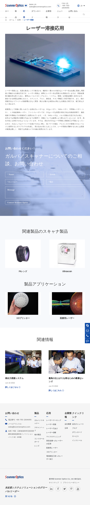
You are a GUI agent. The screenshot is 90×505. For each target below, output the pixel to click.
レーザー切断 (51, 432)
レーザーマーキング (53, 420)
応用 (24, 14)
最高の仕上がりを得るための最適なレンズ (66, 380)
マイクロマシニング (53, 436)
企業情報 (48, 14)
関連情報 (45, 339)
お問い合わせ (73, 14)
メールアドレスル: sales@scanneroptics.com (17, 425)
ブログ (74, 428)
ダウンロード (36, 14)
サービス (75, 436)
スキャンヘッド (39, 429)
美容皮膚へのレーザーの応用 (54, 442)
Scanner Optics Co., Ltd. (64, 479)
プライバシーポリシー (71, 482)
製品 (16, 14)
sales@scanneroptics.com (40, 7)
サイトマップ (54, 482)
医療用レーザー (67, 318)
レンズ (36, 446)
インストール (77, 440)
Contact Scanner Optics (17, 202)
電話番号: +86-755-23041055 (18, 419)
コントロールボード (39, 440)
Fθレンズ (23, 271)
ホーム (7, 14)
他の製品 (37, 434)
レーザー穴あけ (52, 428)
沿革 (66, 428)
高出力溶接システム (14, 378)
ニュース (60, 14)
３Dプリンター (23, 318)
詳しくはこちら (12, 387)
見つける (10, 496)
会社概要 (68, 424)
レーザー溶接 (51, 424)
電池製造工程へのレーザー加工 (54, 457)
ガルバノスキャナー (39, 422)
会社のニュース (78, 424)
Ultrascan (67, 271)
